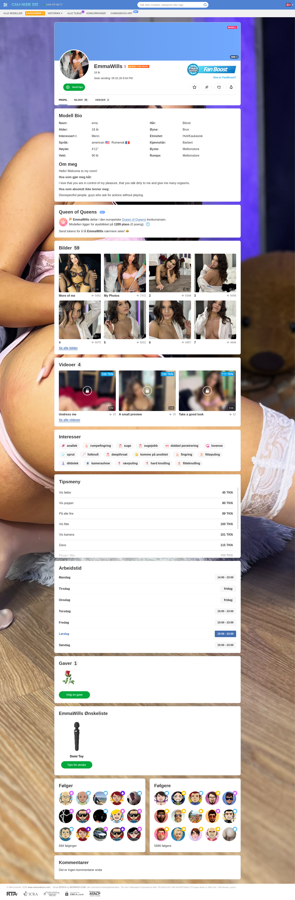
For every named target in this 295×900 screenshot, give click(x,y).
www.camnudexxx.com (39, 887)
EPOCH (62, 887)
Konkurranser (96, 13)
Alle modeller (12, 13)
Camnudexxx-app (122, 13)
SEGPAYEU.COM (78, 887)
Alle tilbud (75, 13)
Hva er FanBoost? (224, 77)
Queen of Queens (134, 219)
